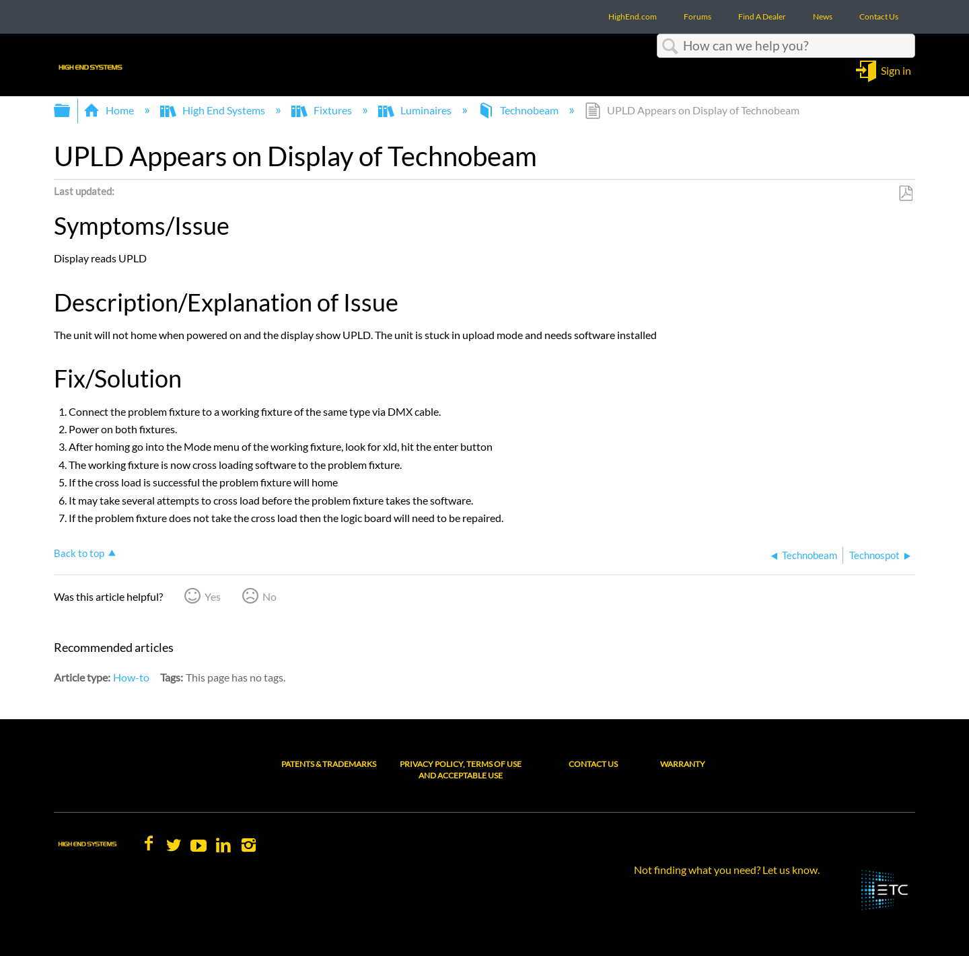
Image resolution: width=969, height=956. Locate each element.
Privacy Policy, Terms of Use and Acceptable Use (461, 769)
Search (670, 46)
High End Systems (213, 110)
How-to (131, 677)
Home (109, 110)
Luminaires (416, 110)
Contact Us (593, 764)
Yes (213, 596)
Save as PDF (905, 194)
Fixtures (322, 110)
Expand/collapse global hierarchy (70, 110)
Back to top (79, 553)
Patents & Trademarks (328, 764)
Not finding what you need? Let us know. (727, 869)
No (269, 596)
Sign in (896, 69)
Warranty (682, 764)
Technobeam (519, 110)
